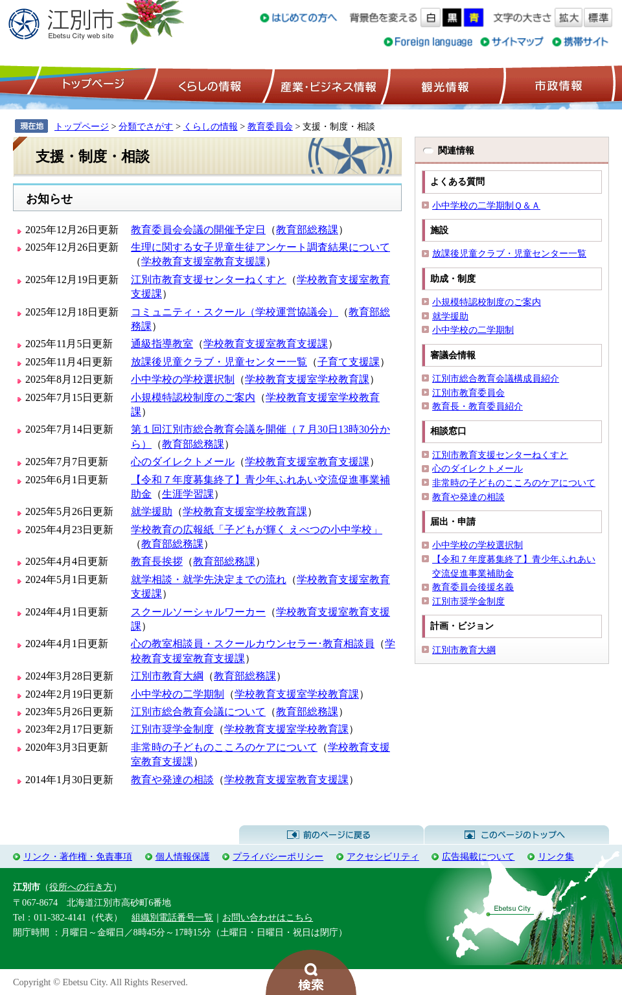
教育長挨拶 (157, 561)
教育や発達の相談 (172, 779)
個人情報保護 (183, 856)
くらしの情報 (208, 84)
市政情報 (557, 84)
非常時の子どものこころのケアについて (224, 747)
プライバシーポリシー (278, 856)
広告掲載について (478, 856)
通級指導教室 (162, 343)
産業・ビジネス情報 (326, 84)
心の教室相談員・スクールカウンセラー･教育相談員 (252, 643)
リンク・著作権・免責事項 (77, 856)
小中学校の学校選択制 (183, 379)
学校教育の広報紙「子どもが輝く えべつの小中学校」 (256, 529)
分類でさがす (146, 126)
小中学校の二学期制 (177, 694)
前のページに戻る (331, 835)
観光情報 (443, 84)
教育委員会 (270, 126)
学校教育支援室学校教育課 (307, 379)
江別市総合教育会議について (198, 711)
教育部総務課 (307, 229)
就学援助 (151, 511)
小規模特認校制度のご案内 (193, 397)
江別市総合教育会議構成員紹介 (495, 378)
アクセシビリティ (383, 856)
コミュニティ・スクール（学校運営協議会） (234, 311)
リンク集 (556, 856)
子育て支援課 (348, 361)
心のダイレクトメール (183, 461)
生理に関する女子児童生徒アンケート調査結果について (260, 247)
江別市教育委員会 (468, 392)
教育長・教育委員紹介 (477, 406)
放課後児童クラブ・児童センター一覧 (219, 361)
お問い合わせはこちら (267, 917)
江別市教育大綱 (167, 675)
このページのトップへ (516, 835)
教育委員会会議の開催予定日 (198, 229)
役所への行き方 (81, 887)
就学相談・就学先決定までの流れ (208, 579)
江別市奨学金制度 (172, 729)
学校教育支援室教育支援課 (203, 261)
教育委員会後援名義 (473, 587)
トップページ (91, 84)
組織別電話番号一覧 (172, 917)
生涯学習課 (188, 493)
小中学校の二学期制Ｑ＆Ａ (486, 205)
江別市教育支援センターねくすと (208, 279)
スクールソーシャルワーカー (198, 611)
